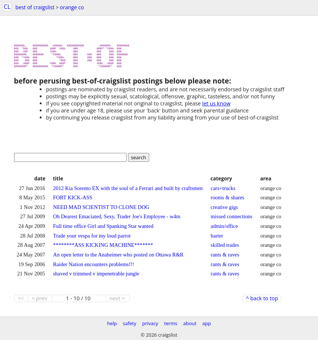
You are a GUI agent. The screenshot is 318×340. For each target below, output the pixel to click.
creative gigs (224, 210)
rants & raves (225, 258)
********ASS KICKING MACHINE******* (103, 248)
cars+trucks (223, 191)
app (206, 323)
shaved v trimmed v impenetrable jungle (96, 276)
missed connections (231, 219)
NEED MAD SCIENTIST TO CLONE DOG (101, 210)
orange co (72, 7)
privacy (150, 323)
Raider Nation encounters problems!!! (93, 267)
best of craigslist (34, 7)
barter (217, 239)
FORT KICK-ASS (72, 200)
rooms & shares (227, 200)
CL (7, 7)
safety (129, 323)
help (112, 323)
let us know (216, 106)
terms (170, 323)
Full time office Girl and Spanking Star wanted (103, 229)
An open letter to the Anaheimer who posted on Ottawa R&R (118, 258)
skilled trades (225, 248)
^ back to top (262, 301)
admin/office (224, 229)
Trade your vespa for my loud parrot (92, 239)
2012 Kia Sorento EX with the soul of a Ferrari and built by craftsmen (128, 191)
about (190, 323)
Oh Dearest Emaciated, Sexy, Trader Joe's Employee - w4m (116, 219)
